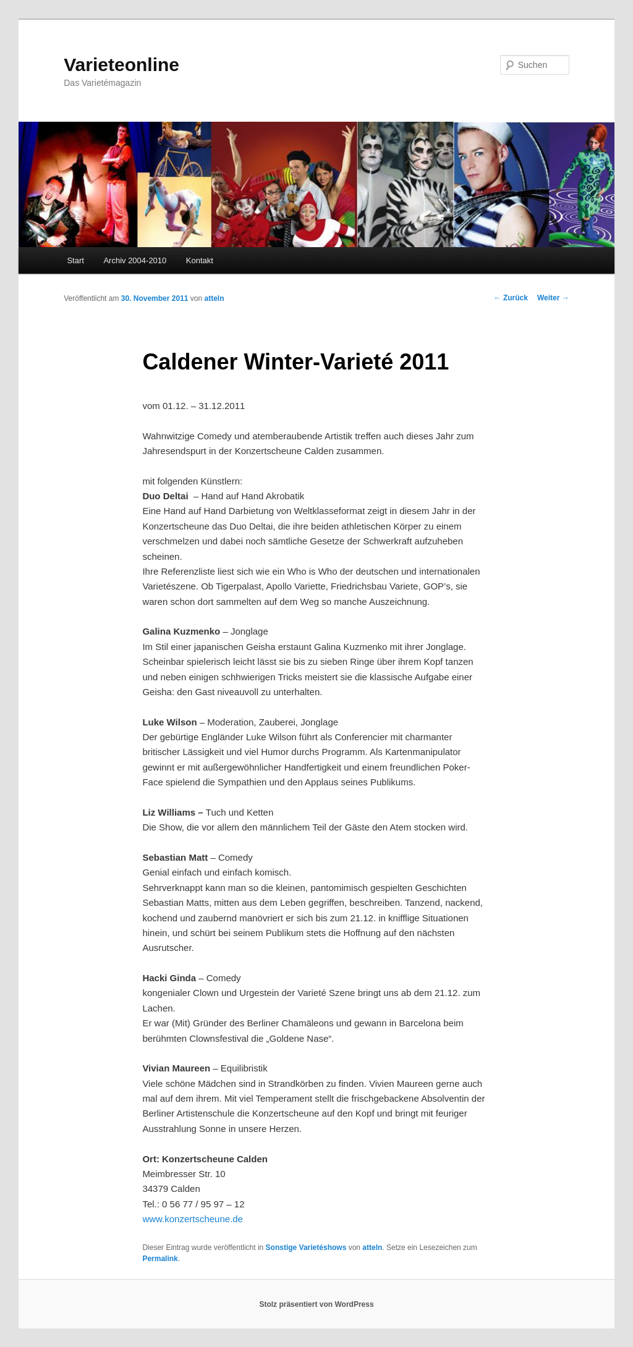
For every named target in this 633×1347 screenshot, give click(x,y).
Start (75, 260)
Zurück (511, 297)
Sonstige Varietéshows (306, 1247)
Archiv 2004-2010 (134, 260)
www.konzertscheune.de (192, 1219)
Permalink (159, 1258)
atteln (214, 298)
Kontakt (199, 260)
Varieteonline (121, 64)
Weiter (553, 297)
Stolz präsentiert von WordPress (316, 1304)
